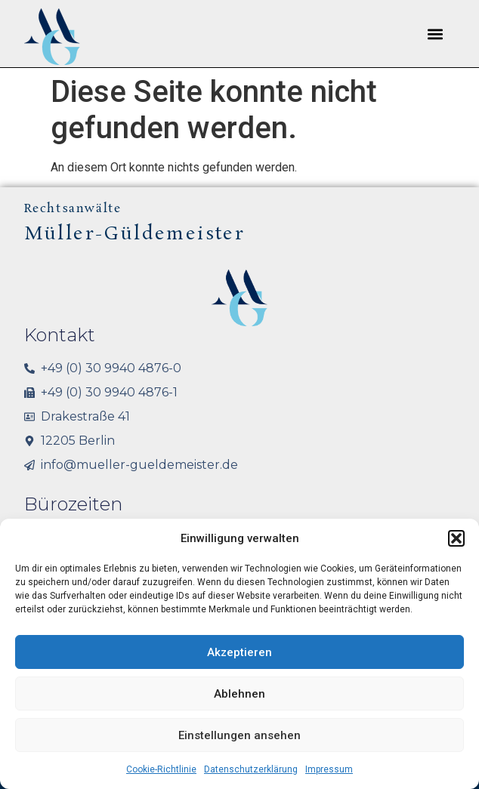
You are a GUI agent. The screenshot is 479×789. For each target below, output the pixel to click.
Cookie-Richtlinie (161, 769)
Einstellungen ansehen (239, 735)
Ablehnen (239, 694)
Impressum (329, 769)
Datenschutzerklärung (251, 769)
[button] (456, 538)
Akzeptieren (239, 652)
